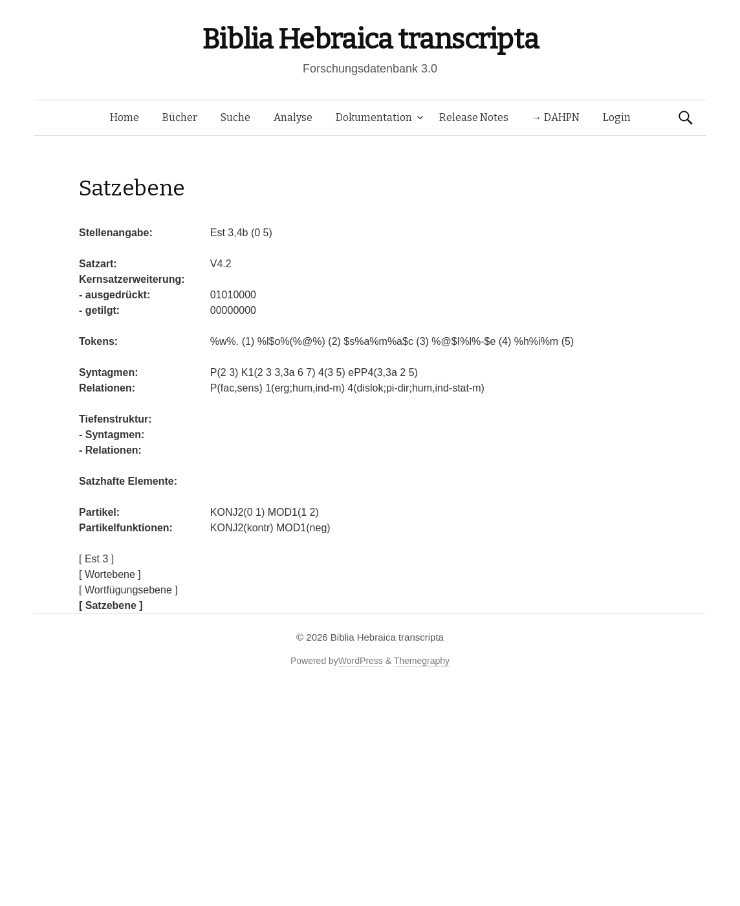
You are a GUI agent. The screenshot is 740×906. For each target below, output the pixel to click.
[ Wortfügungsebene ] (128, 589)
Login (617, 117)
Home (124, 117)
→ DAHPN (556, 117)
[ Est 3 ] (96, 558)
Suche (235, 117)
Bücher (179, 117)
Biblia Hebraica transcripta (370, 39)
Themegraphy (422, 661)
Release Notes (473, 117)
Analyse (293, 117)
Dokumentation (374, 117)
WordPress (360, 661)
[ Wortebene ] (110, 574)
